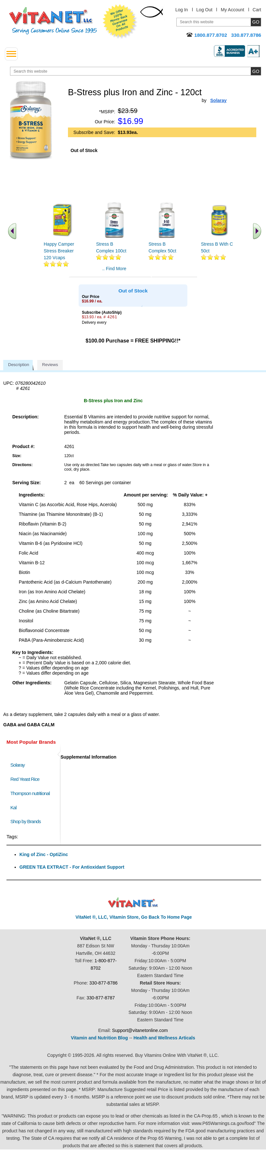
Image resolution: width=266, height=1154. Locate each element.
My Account (232, 9)
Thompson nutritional (30, 793)
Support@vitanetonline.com (140, 1030)
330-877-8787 (101, 997)
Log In (181, 9)
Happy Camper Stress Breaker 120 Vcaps (59, 250)
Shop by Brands (27, 821)
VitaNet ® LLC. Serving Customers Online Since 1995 (53, 21)
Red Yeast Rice (24, 779)
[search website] (135, 71)
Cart (257, 9)
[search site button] (256, 71)
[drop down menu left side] (11, 53)
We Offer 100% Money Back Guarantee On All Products (120, 21)
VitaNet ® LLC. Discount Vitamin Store (133, 902)
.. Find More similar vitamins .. (114, 271)
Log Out (204, 9)
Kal (13, 807)
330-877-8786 (103, 982)
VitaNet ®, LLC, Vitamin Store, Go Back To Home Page (133, 917)
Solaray (17, 765)
